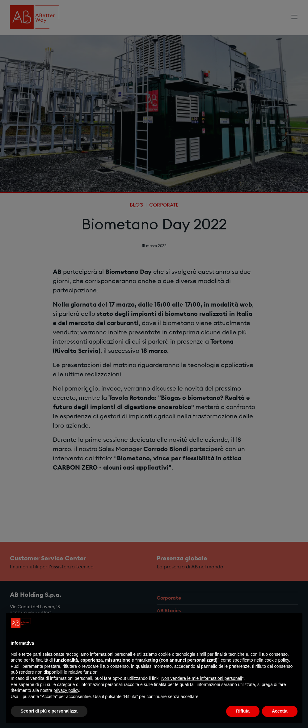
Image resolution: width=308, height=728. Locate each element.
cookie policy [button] (276, 660)
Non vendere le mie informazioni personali (201, 678)
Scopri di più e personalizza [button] (49, 711)
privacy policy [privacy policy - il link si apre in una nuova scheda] (66, 690)
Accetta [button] (280, 711)
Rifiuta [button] (243, 711)
